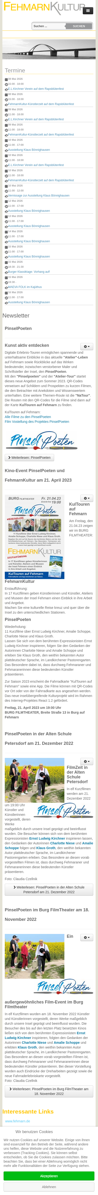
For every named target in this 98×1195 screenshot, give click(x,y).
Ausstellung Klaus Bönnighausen (29, 149)
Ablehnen (49, 1187)
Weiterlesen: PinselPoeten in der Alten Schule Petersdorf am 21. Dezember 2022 (49, 889)
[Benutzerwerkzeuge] (86, 346)
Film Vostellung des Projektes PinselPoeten (37, 422)
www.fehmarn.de (16, 1121)
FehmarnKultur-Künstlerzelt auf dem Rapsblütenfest (41, 104)
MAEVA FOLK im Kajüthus (25, 287)
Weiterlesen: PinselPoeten (29, 457)
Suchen (79, 26)
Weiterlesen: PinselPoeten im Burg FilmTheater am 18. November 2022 (49, 1091)
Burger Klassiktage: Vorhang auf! (29, 271)
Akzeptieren (49, 1176)
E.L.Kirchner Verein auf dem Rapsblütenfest (36, 89)
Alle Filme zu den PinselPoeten (28, 417)
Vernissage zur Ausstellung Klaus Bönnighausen (39, 195)
